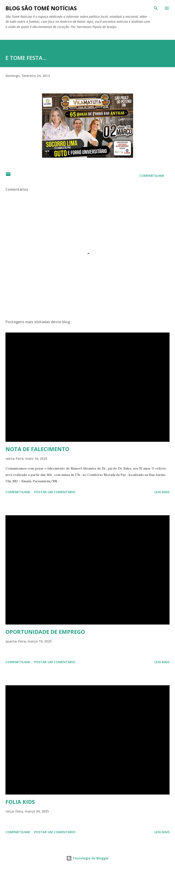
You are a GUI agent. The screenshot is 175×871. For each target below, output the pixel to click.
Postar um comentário (54, 492)
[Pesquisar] (156, 8)
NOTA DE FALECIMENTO (37, 449)
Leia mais (162, 492)
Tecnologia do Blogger (87, 858)
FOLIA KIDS (20, 801)
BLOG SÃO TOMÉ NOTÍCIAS (41, 8)
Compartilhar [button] (151, 175)
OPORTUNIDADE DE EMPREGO (45, 631)
